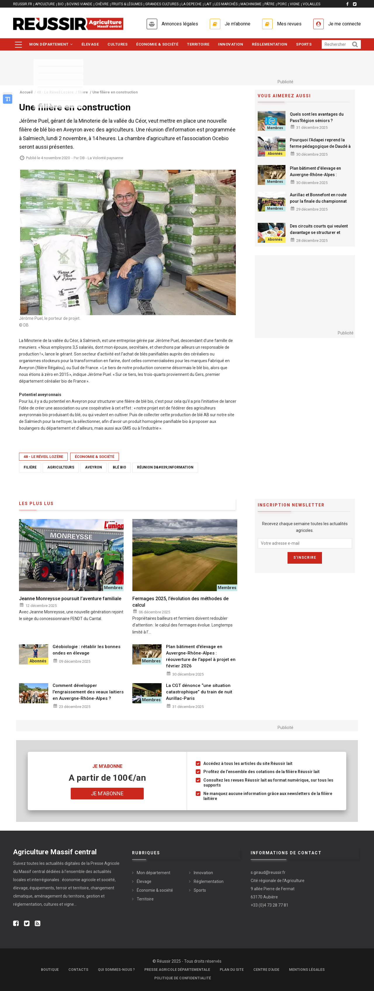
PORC (282, 4)
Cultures (117, 44)
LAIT (208, 4)
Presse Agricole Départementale (177, 970)
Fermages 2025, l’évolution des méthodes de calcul (180, 602)
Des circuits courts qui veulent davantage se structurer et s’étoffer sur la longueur (319, 232)
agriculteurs (60, 467)
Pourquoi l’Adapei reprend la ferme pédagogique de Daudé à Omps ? (320, 146)
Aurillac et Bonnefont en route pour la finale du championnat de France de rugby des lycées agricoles (319, 204)
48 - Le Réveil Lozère (43, 456)
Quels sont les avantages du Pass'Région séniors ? (317, 117)
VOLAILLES (311, 4)
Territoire (198, 44)
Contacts (78, 970)
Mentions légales (307, 970)
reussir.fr (22, 4)
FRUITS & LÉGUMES (127, 4)
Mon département (51, 44)
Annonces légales (180, 24)
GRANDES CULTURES (162, 4)
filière (30, 467)
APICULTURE (45, 4)
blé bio (119, 467)
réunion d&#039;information (165, 467)
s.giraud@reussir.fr (268, 872)
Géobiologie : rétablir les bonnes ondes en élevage (86, 650)
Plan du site (232, 970)
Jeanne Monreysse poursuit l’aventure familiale (70, 598)
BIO (61, 4)
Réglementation (269, 44)
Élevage (90, 44)
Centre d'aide (266, 970)
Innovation (230, 44)
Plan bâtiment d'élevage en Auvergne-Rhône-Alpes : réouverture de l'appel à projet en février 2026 (318, 178)
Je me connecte (344, 24)
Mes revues (289, 24)
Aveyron (93, 467)
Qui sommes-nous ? (116, 970)
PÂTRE (269, 4)
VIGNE (295, 4)
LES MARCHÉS (226, 4)
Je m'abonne (237, 24)
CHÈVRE (102, 4)
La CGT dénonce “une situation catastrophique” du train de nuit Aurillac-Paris (199, 692)
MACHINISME (251, 4)
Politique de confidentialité (182, 978)
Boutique (50, 970)
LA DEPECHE (191, 4)
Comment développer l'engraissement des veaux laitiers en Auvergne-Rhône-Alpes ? (88, 692)
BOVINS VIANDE (79, 4)
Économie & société (157, 44)
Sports (303, 44)
